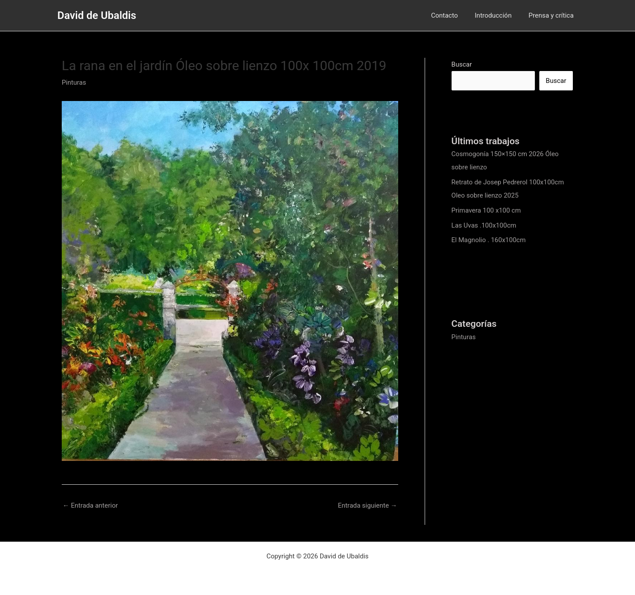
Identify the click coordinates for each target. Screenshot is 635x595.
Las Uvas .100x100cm (484, 225)
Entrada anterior (90, 505)
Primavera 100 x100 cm (486, 210)
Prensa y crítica (552, 15)
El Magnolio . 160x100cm (489, 240)
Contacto (453, 15)
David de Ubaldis (96, 15)
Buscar (462, 64)
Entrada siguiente (367, 505)
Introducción (498, 15)
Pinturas (74, 82)
